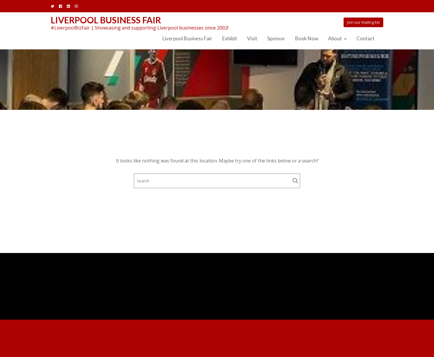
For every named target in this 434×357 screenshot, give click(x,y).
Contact (365, 38)
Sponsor (276, 38)
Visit (252, 38)
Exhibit (229, 38)
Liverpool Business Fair (106, 20)
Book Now (306, 38)
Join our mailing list (363, 22)
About (335, 38)
